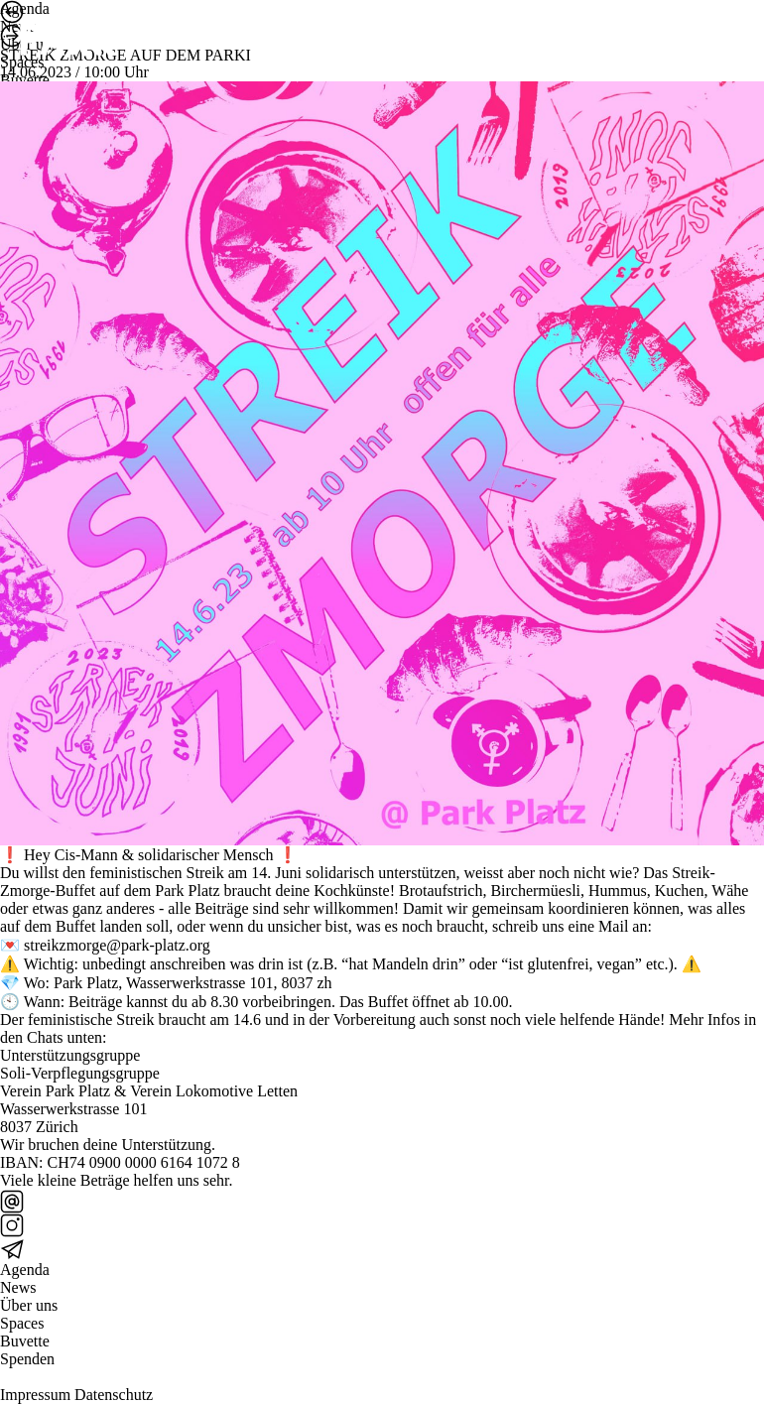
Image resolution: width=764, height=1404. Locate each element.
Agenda (25, 1269)
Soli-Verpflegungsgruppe (80, 1073)
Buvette (25, 1341)
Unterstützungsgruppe (70, 1055)
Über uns (29, 1305)
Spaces (22, 1323)
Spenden (27, 1358)
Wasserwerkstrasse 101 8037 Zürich (73, 1117)
